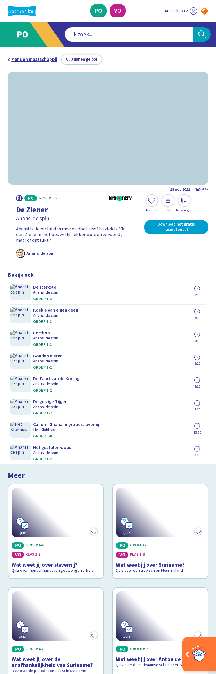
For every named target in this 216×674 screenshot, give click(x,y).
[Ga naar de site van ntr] (200, 637)
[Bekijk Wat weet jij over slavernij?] (56, 331)
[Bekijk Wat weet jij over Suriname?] (160, 331)
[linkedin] (35, 622)
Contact (18, 530)
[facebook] (10, 622)
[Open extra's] (199, 654)
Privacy (17, 554)
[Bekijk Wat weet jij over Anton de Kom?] (160, 427)
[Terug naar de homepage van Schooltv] (22, 11)
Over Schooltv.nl (28, 546)
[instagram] (23, 622)
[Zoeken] (202, 34)
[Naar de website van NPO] (204, 11)
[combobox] (99, 34)
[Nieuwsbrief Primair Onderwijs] (158, 557)
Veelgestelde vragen (33, 538)
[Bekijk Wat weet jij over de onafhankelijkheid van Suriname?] (56, 427)
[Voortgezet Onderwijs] (118, 10)
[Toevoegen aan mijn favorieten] (152, 203)
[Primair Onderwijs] (98, 10)
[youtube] (48, 622)
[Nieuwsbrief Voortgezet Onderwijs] (158, 575)
